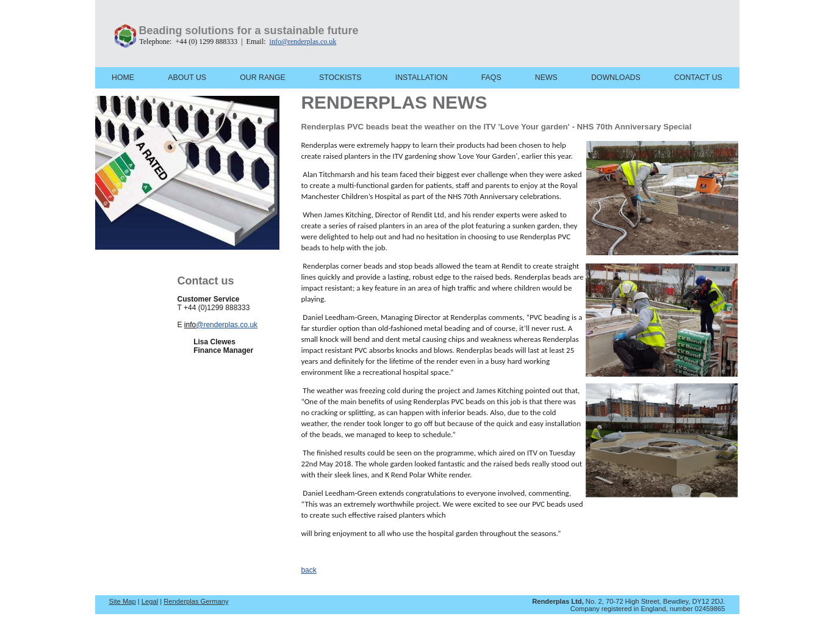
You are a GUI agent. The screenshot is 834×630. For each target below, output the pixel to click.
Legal (150, 601)
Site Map (122, 601)
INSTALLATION (421, 77)
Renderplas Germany (196, 601)
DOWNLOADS (616, 77)
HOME (123, 77)
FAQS (491, 77)
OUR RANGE (263, 77)
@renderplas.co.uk (226, 324)
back (308, 570)
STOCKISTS (340, 77)
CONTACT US (698, 77)
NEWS (546, 77)
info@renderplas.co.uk (303, 41)
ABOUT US (187, 77)
